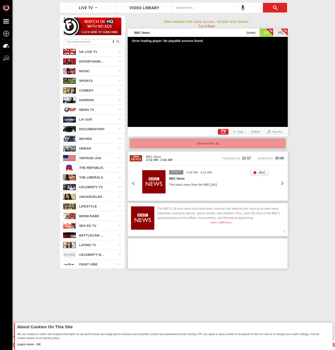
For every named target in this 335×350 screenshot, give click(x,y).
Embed (255, 131)
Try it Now (206, 26)
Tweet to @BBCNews (220, 222)
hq (283, 32)
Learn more (26, 344)
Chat (240, 131)
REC (262, 172)
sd (268, 32)
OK (38, 344)
